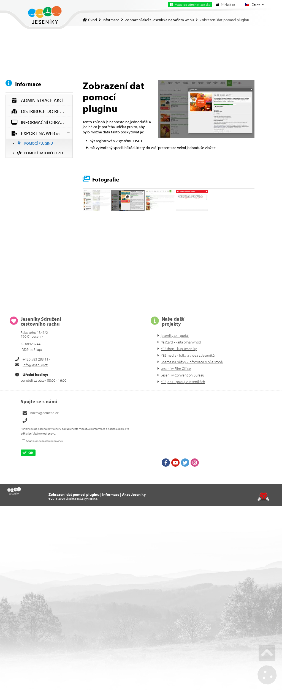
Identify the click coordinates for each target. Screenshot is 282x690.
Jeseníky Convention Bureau (182, 375)
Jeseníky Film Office (176, 368)
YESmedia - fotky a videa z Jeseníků (188, 355)
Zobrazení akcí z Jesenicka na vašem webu (159, 20)
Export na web (35, 133)
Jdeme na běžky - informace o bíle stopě (192, 361)
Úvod (45, 15)
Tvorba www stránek (263, 497)
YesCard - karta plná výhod (181, 342)
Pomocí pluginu (35, 143)
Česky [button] (256, 4)
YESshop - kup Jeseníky (179, 348)
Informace (111, 20)
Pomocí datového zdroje (44, 152)
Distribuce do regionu (41, 111)
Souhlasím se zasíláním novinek (44, 441)
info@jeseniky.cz (35, 364)
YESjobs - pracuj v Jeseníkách (183, 381)
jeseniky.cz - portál (175, 335)
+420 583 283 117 (36, 359)
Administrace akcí (37, 100)
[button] (226, 4)
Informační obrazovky (41, 122)
